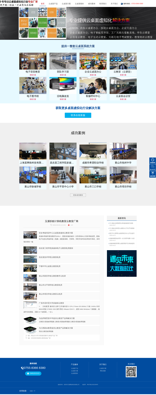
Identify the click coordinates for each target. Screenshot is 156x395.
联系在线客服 (78, 115)
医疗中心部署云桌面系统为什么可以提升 (122, 233)
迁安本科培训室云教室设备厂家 (41, 339)
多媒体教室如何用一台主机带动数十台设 (122, 238)
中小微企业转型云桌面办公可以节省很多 (122, 228)
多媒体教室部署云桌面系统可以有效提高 (122, 243)
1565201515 (33, 374)
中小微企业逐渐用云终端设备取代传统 (121, 223)
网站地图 (103, 371)
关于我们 (114, 4)
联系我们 (103, 4)
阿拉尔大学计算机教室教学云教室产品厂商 (44, 336)
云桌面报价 (79, 4)
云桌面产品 (53, 4)
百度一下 (32, 391)
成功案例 (91, 4)
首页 (42, 4)
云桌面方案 (66, 4)
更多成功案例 (78, 195)
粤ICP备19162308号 (92, 385)
